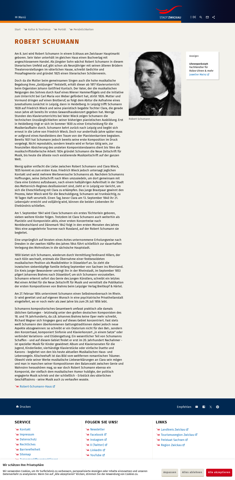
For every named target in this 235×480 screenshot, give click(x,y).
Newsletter (97, 429)
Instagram (96, 439)
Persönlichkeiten (84, 29)
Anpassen (169, 472)
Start (18, 29)
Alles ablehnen (192, 472)
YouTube (96, 455)
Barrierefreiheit (30, 449)
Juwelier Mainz (197, 74)
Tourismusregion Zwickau (177, 435)
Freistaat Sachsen (173, 440)
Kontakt (25, 429)
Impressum (27, 434)
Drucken (23, 407)
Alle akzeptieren (219, 472)
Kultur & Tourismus (39, 29)
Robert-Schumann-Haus (36, 386)
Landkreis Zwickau (173, 429)
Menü (20, 17)
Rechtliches (27, 444)
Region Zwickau (171, 445)
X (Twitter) (97, 445)
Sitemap (25, 454)
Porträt (62, 29)
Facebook (96, 434)
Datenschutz (28, 439)
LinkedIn (96, 450)
